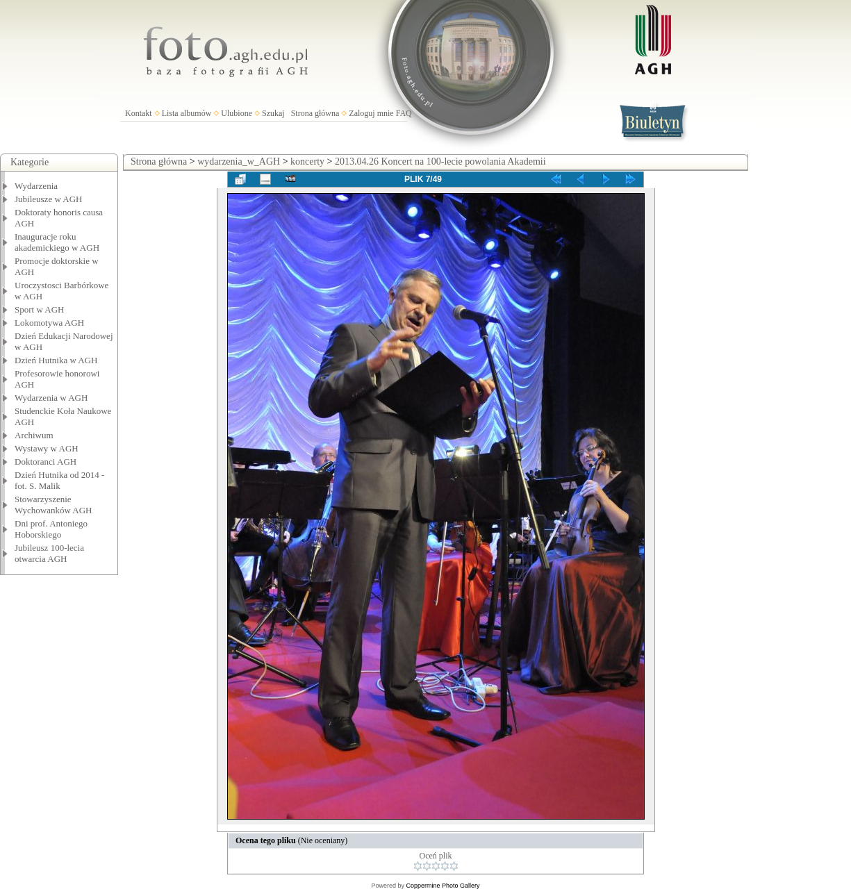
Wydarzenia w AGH (51, 397)
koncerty (307, 161)
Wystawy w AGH (47, 448)
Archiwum (34, 435)
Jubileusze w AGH (49, 199)
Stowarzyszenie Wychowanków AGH (53, 504)
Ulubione (236, 113)
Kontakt (138, 113)
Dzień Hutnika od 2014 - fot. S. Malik (59, 480)
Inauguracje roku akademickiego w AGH (57, 242)
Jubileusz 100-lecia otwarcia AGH (49, 553)
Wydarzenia (36, 186)
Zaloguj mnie (371, 113)
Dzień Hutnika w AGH (56, 360)
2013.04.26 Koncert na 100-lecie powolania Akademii (440, 161)
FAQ (404, 113)
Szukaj (273, 113)
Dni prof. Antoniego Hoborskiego (51, 529)
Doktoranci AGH (45, 461)
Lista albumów (187, 113)
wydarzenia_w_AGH (238, 161)
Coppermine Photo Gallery (442, 885)
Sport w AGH (40, 309)
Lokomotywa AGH (49, 322)
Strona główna (315, 113)
